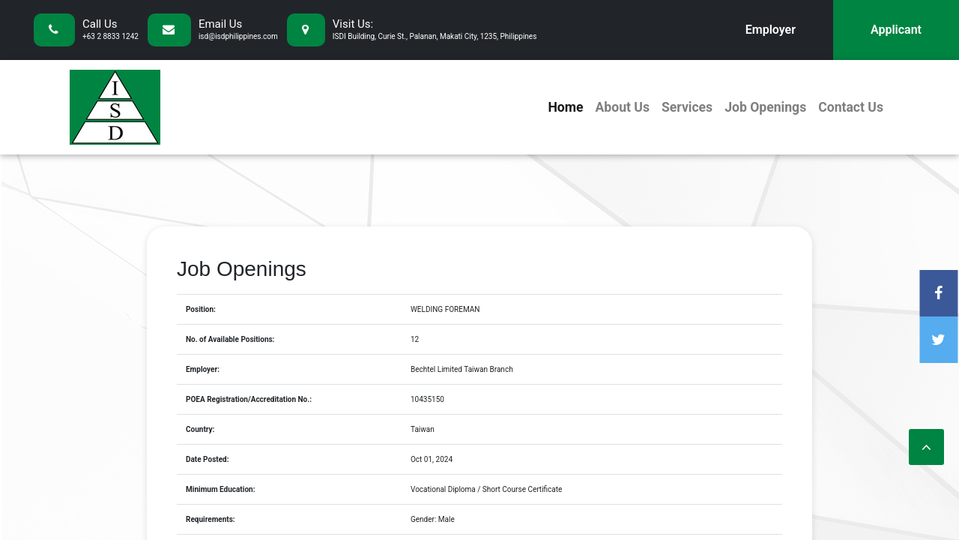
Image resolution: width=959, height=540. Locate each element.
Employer (770, 29)
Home (565, 107)
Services (687, 107)
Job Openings (765, 107)
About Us (622, 107)
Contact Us (850, 107)
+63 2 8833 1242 (110, 36)
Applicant (896, 29)
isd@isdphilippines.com (238, 36)
